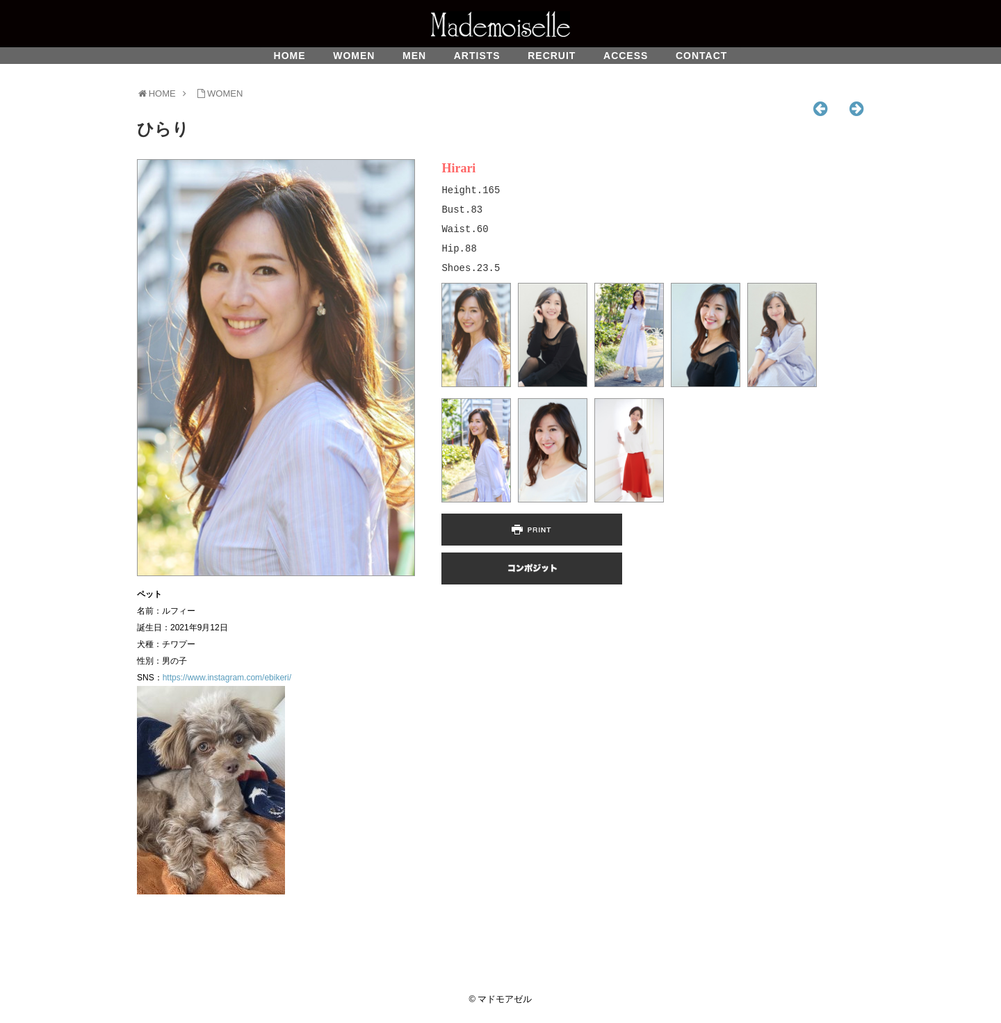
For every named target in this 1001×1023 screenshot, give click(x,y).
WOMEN (354, 55)
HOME (290, 55)
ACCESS (625, 55)
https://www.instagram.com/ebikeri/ (227, 677)
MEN (414, 55)
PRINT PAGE (531, 530)
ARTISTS (477, 55)
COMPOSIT (531, 568)
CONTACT (701, 55)
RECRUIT (552, 55)
